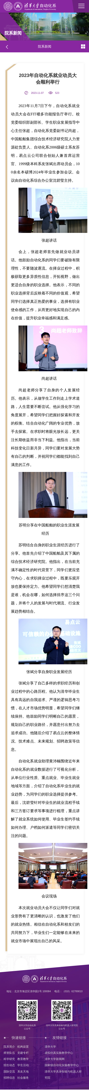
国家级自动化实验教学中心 (62, 1066)
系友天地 (23, 1072)
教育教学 (23, 1059)
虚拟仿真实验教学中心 (59, 1053)
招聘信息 (9, 1079)
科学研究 (9, 1059)
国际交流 (9, 1072)
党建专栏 (23, 1053)
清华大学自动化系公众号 (26, 1027)
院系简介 (9, 1047)
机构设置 (23, 1047)
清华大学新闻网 (55, 1059)
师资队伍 (9, 1053)
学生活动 (23, 1066)
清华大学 (50, 1047)
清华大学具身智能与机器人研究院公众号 (62, 1027)
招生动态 (9, 1066)
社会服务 (23, 1079)
